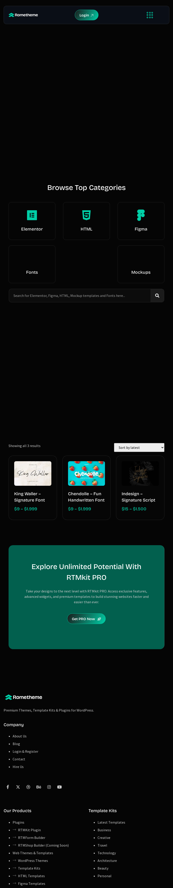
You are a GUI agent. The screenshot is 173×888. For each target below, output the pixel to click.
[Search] (157, 295)
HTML (86, 229)
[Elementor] (32, 215)
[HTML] (86, 215)
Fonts (32, 272)
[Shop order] (139, 447)
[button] (150, 15)
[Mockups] (141, 258)
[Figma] (141, 215)
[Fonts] (32, 258)
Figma (141, 229)
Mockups (140, 272)
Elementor (32, 229)
